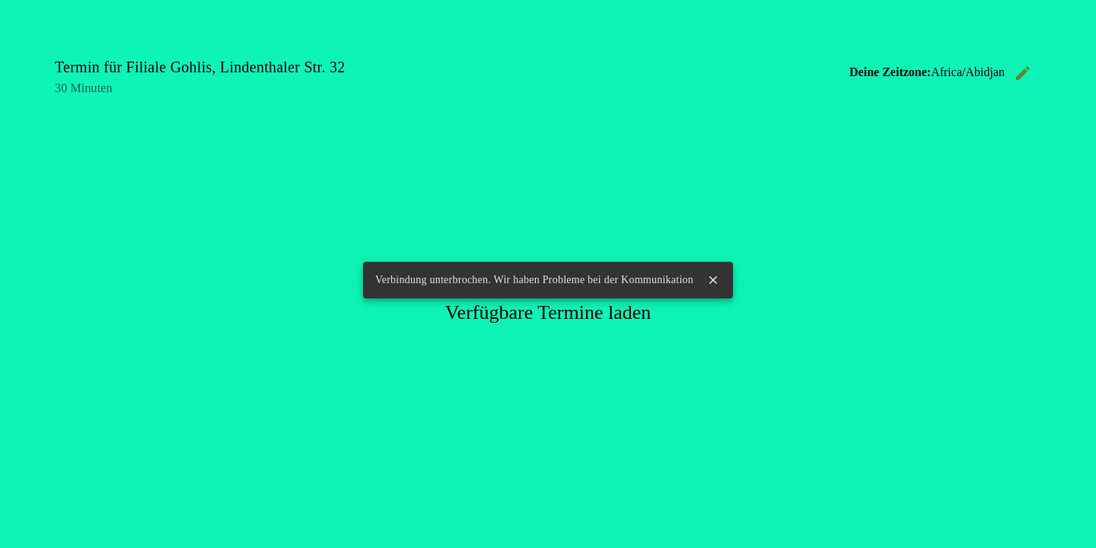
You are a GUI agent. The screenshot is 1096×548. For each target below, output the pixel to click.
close (713, 280)
